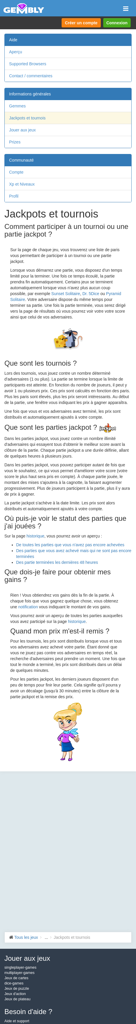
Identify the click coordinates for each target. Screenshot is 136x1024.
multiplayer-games (19, 973)
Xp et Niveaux (22, 184)
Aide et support (16, 1021)
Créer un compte (81, 22)
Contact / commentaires (30, 75)
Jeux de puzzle (16, 989)
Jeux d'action (15, 994)
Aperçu (15, 51)
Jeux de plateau (17, 999)
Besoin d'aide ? (28, 1012)
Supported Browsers (27, 63)
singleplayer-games (20, 967)
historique (36, 536)
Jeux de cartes (16, 978)
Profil (13, 196)
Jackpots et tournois (27, 118)
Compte (16, 172)
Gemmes (17, 106)
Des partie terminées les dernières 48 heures (57, 562)
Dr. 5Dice (90, 293)
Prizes (15, 142)
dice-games (13, 983)
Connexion (116, 22)
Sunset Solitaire (65, 293)
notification (28, 607)
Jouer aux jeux (22, 130)
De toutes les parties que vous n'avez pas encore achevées (70, 544)
